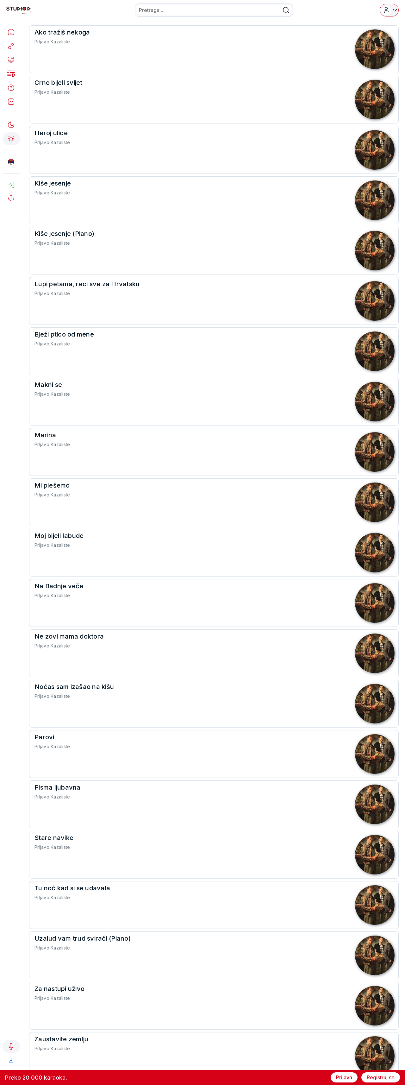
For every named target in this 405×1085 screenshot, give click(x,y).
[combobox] (214, 10)
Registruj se (381, 1077)
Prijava (344, 1077)
